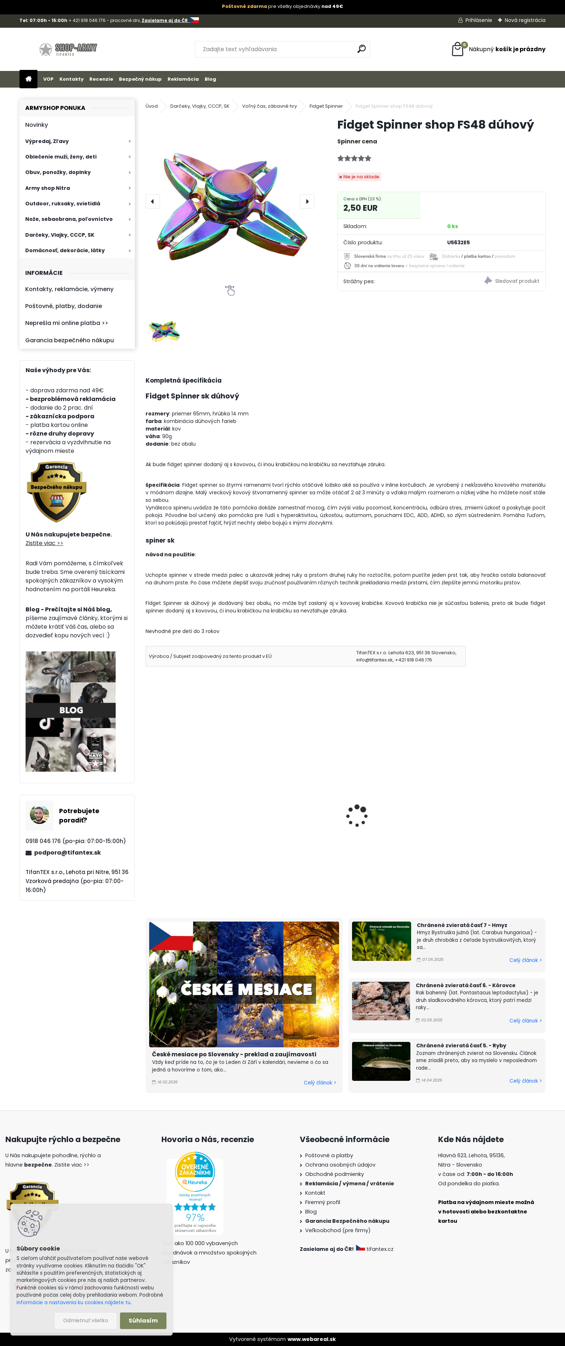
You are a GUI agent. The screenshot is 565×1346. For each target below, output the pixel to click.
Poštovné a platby (329, 1155)
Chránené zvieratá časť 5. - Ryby (461, 1045)
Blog (210, 79)
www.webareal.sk (312, 1339)
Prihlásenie (479, 20)
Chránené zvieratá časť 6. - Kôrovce (466, 985)
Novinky (36, 125)
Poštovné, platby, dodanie (63, 306)
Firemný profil (322, 1202)
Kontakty (71, 79)
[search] (361, 49)
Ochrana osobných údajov (340, 1164)
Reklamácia (183, 79)
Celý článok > (320, 1082)
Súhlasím (143, 1320)
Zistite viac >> (44, 543)
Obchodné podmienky (334, 1174)
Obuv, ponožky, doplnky (58, 172)
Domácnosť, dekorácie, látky (65, 250)
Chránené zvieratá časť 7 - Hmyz (462, 925)
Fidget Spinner (326, 106)
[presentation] (153, 201)
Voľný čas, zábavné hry (269, 106)
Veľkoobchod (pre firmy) (338, 1230)
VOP (48, 79)
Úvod (152, 106)
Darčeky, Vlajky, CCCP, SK (59, 235)
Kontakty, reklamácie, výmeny (69, 289)
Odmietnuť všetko (85, 1320)
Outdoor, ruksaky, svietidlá (62, 203)
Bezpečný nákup (140, 79)
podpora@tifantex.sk (67, 852)
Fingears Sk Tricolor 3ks (183, 814)
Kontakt (315, 1192)
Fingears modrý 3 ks (280, 814)
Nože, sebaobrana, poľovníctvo (69, 219)
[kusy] (166, 879)
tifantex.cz (375, 1249)
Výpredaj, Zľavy (47, 141)
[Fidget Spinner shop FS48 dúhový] (230, 201)
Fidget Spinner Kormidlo (387, 814)
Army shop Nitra (47, 188)
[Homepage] (28, 79)
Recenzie (101, 79)
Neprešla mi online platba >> (66, 323)
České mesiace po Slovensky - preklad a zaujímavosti (234, 1054)
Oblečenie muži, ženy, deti (61, 156)
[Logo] (69, 49)
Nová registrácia (525, 20)
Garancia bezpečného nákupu (69, 340)
